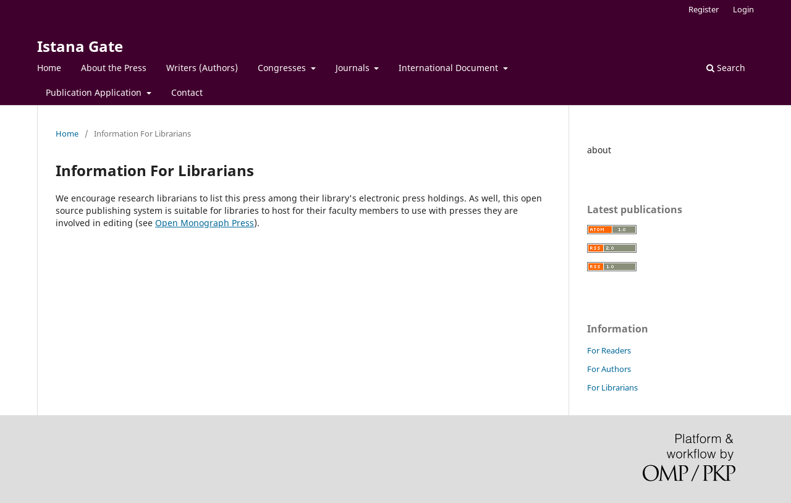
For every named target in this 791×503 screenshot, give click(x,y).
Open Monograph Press (204, 223)
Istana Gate (80, 46)
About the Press (113, 68)
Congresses (283, 68)
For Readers (609, 350)
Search (725, 68)
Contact (187, 92)
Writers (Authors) (202, 68)
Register (703, 9)
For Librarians (612, 387)
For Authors (609, 368)
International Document (450, 68)
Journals (354, 68)
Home (49, 68)
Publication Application (95, 92)
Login (743, 9)
